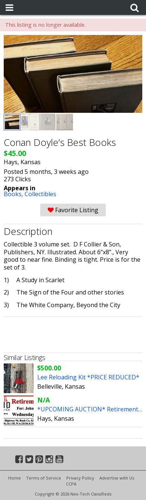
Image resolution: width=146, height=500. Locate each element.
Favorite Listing (73, 210)
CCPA (71, 484)
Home (14, 478)
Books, (14, 194)
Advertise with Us (116, 478)
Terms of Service (43, 478)
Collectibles (40, 194)
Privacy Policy (80, 478)
